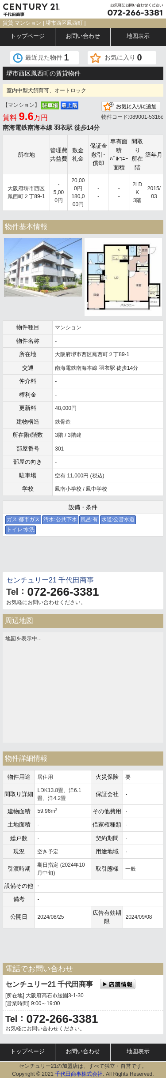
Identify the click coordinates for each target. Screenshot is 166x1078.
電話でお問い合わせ (124, 556)
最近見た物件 (47, 57)
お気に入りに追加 (130, 106)
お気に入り (123, 57)
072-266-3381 (63, 591)
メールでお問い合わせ (42, 556)
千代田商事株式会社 (79, 1074)
